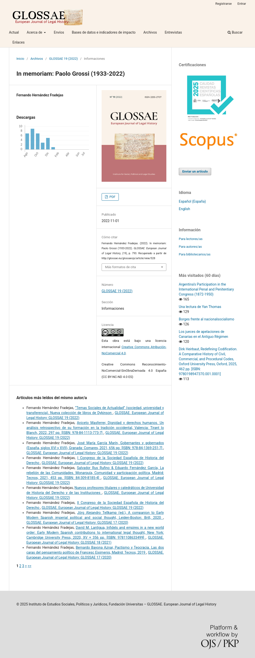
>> (29, 566)
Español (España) (192, 201)
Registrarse (223, 3)
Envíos (59, 32)
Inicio (20, 58)
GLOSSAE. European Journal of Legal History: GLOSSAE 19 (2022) (77, 453)
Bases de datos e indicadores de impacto (104, 32)
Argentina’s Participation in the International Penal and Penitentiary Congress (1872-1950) (206, 289)
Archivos (150, 32)
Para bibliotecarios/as (194, 254)
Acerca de (35, 32)
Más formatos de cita (120, 267)
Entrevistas (173, 32)
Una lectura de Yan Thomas (200, 307)
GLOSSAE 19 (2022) (63, 58)
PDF (112, 197)
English (184, 209)
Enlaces (18, 42)
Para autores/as (190, 246)
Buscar (235, 32)
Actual (14, 32)
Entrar (242, 3)
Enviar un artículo (195, 171)
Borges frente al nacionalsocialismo (206, 319)
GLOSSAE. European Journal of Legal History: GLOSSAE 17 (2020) (77, 523)
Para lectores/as (190, 239)
